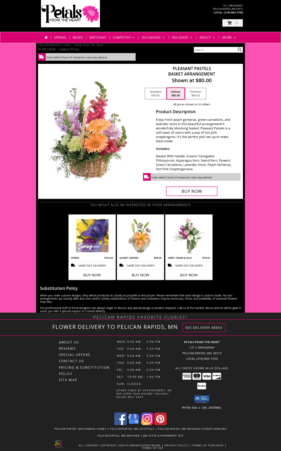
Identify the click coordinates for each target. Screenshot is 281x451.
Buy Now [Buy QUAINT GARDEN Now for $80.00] (140, 275)
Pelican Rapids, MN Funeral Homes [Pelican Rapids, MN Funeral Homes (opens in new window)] (80, 428)
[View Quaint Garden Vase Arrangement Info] (140, 235)
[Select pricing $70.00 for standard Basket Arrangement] (155, 93)
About (207, 37)
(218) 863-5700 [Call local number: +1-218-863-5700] (233, 12)
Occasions (153, 37)
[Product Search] (215, 49)
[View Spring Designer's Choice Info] (92, 235)
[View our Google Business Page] (134, 424)
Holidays (182, 37)
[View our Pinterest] (160, 424)
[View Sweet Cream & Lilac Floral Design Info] (189, 235)
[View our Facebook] (120, 424)
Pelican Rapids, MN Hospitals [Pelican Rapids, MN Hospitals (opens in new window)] (132, 428)
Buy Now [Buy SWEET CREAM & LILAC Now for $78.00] (189, 275)
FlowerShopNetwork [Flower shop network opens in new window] (143, 445)
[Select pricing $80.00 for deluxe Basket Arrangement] (175, 93)
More (229, 37)
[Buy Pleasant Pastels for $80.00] (191, 191)
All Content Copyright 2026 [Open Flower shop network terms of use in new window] (102, 445)
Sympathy (124, 37)
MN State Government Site (163, 435)
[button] (232, 23)
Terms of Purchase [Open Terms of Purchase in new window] (208, 445)
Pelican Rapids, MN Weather (118, 435)
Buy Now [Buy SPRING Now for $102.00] (92, 275)
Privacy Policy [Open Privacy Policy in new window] (177, 445)
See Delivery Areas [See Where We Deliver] (204, 327)
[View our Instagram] (147, 424)
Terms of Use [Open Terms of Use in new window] (153, 447)
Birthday (98, 37)
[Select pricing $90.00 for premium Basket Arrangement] (195, 93)
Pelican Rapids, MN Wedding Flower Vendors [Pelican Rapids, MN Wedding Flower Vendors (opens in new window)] (192, 428)
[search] (240, 49)
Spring (60, 37)
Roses (78, 37)
